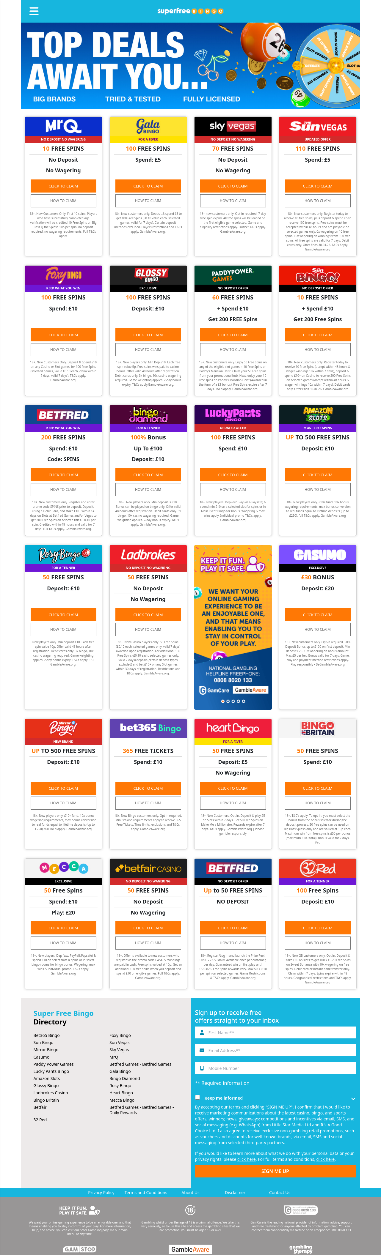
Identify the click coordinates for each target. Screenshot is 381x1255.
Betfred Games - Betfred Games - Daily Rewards (141, 1109)
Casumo (42, 1057)
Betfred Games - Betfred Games (140, 1064)
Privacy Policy (101, 1192)
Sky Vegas (119, 1049)
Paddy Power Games (54, 1064)
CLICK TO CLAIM (63, 186)
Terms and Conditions (146, 1192)
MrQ (113, 1057)
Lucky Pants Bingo (51, 1071)
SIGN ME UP (275, 1171)
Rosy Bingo (120, 1085)
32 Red (40, 1119)
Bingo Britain (46, 1100)
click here (246, 1159)
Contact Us (279, 1192)
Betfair (40, 1107)
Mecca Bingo (121, 1100)
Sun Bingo (44, 1042)
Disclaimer (235, 1192)
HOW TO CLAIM (63, 200)
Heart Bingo (121, 1092)
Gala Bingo (120, 1071)
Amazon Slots (47, 1078)
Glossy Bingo (46, 1085)
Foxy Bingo (120, 1035)
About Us (190, 1192)
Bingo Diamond (124, 1078)
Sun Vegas (119, 1042)
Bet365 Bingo (47, 1035)
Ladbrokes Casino (51, 1092)
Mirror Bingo (46, 1049)
